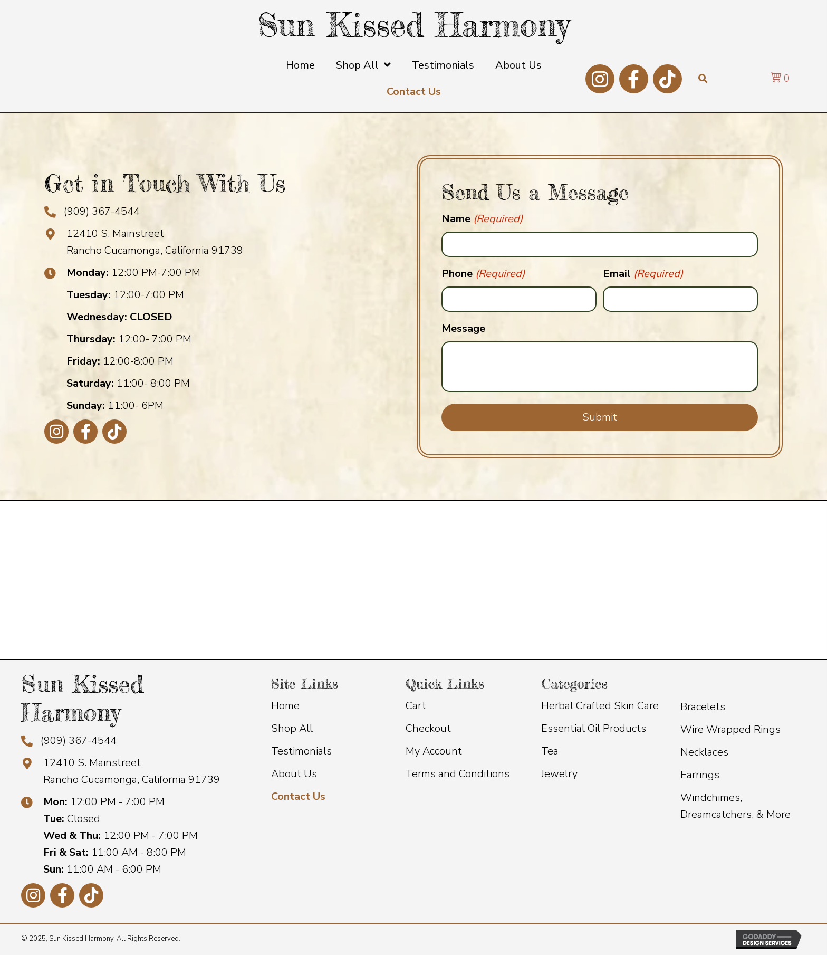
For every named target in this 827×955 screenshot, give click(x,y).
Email (643, 273)
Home (285, 706)
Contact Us (298, 796)
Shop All (292, 728)
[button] (599, 78)
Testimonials (301, 751)
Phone (483, 273)
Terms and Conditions (457, 774)
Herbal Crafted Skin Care (600, 706)
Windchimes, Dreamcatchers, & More (735, 806)
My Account (434, 751)
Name (482, 219)
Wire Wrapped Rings (730, 729)
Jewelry (559, 774)
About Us (294, 774)
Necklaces (704, 752)
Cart (416, 706)
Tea (550, 751)
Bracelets (702, 707)
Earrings (699, 775)
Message (463, 328)
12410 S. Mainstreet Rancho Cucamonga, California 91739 (131, 771)
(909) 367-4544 (102, 211)
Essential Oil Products (593, 728)
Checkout (428, 728)
